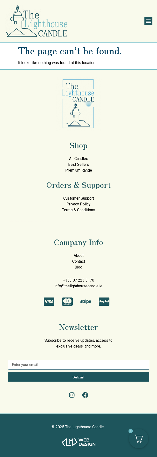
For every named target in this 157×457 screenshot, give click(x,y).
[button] (148, 21)
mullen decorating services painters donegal (28, 221)
